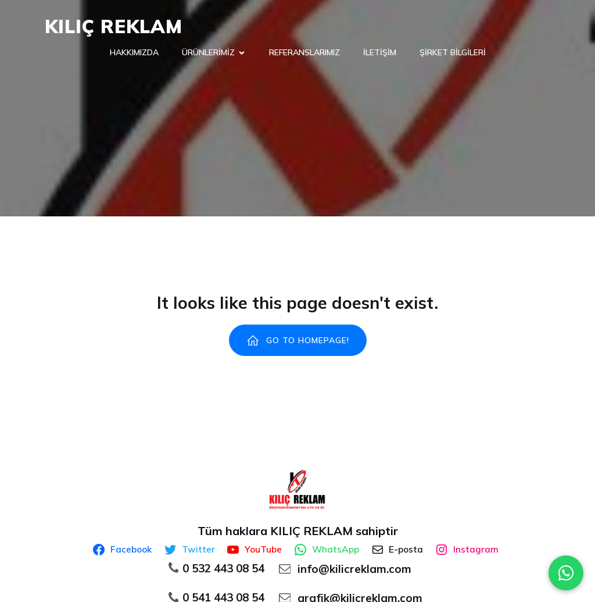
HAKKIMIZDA (134, 52)
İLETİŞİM (379, 52)
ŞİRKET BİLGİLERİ (453, 52)
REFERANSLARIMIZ (304, 52)
